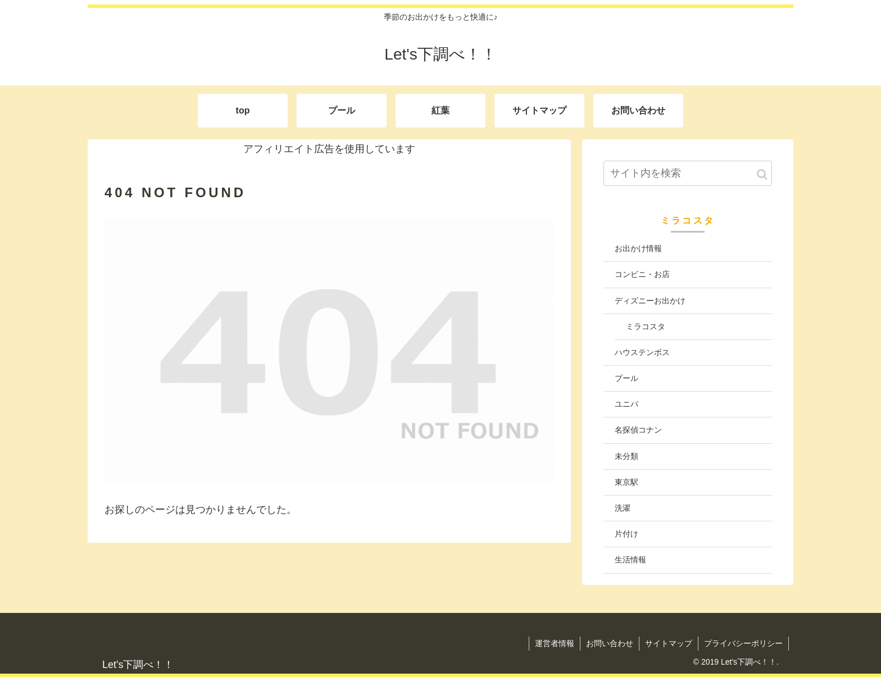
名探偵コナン (638, 429)
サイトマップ (668, 643)
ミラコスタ (645, 326)
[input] (687, 173)
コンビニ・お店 (642, 274)
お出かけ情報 (638, 248)
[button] (762, 174)
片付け (626, 533)
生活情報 (630, 559)
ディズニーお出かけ (650, 300)
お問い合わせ (609, 643)
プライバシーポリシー (743, 643)
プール (626, 378)
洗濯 (622, 507)
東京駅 (626, 482)
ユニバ (626, 403)
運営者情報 (554, 643)
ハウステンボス (642, 352)
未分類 (626, 456)
